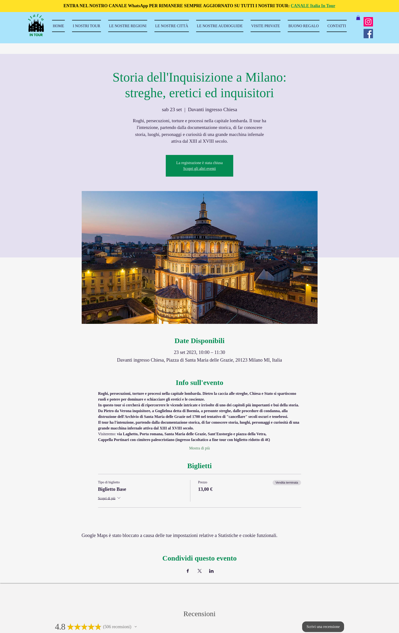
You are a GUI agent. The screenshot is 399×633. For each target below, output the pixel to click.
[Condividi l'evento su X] (199, 571)
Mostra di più (199, 448)
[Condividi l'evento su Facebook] (188, 571)
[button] (358, 17)
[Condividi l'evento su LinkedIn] (211, 571)
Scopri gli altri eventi (199, 168)
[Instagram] (368, 21)
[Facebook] (368, 33)
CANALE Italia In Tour (313, 5)
